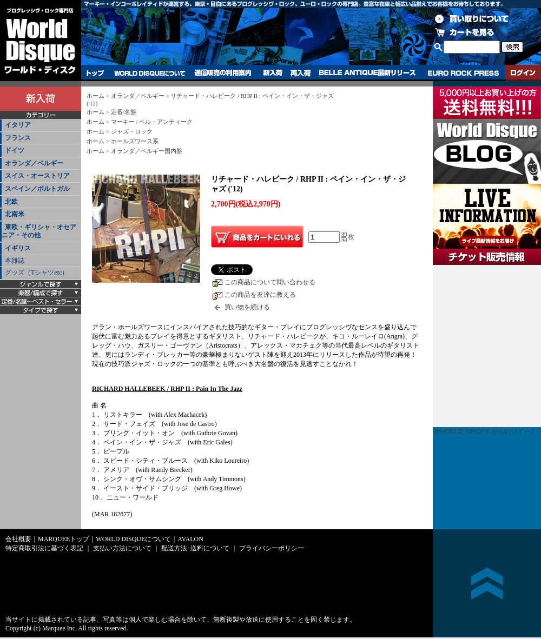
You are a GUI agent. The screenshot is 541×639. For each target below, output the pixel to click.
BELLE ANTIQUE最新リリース (367, 73)
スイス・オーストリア (37, 175)
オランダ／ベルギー (34, 163)
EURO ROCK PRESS (463, 73)
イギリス (18, 248)
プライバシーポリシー (271, 548)
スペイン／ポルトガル (37, 188)
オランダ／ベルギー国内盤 (146, 151)
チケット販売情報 (487, 346)
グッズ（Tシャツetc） (36, 272)
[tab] (40, 125)
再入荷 (301, 73)
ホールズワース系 (135, 141)
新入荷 (273, 73)
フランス (18, 138)
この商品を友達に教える (260, 294)
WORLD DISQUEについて (149, 73)
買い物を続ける (247, 307)
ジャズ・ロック (132, 131)
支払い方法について (122, 548)
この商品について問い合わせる (270, 282)
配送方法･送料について (195, 548)
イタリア (18, 125)
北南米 (14, 214)
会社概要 (18, 539)
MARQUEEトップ (63, 539)
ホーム (95, 95)
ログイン (523, 73)
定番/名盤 (123, 112)
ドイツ (14, 150)
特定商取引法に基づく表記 (44, 548)
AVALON (190, 539)
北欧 (11, 201)
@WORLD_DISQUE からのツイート (485, 431)
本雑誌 (14, 260)
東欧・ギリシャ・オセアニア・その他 (39, 231)
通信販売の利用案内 (222, 73)
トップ (95, 73)
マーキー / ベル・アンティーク (152, 121)
